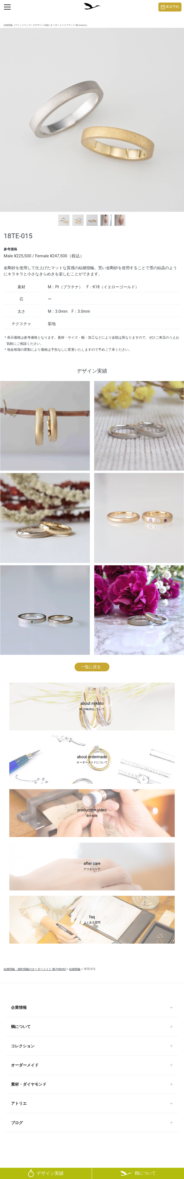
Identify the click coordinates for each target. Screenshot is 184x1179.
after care (92, 866)
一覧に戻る (91, 667)
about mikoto (92, 706)
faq (92, 920)
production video (92, 813)
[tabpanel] (92, 120)
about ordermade (92, 760)
